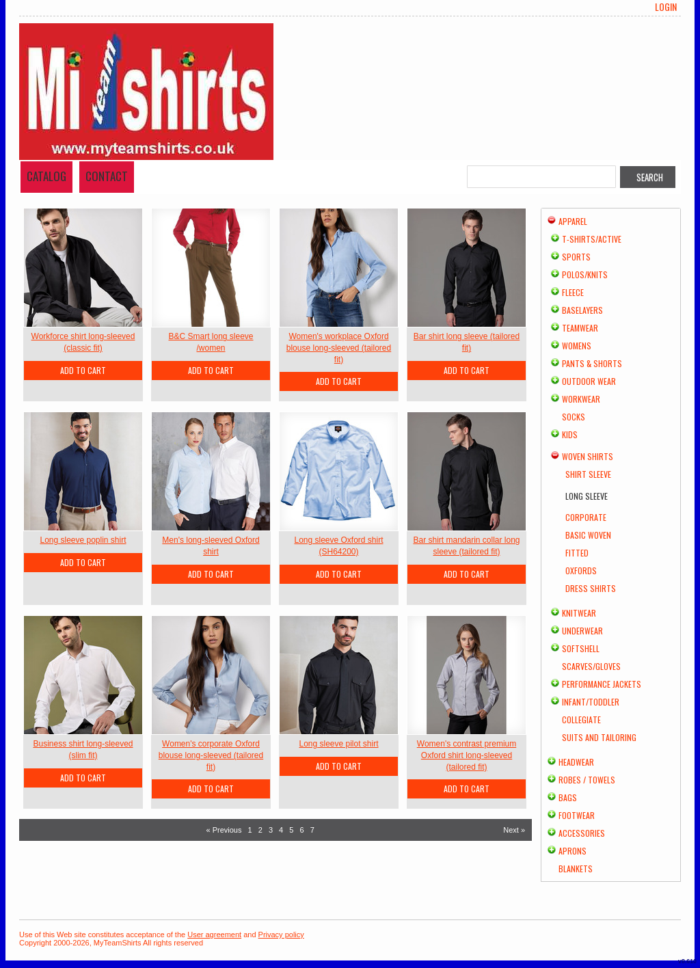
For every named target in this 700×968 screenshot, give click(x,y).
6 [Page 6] (301, 830)
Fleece (573, 292)
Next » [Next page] (514, 830)
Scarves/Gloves (591, 666)
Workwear (581, 399)
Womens (576, 345)
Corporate (585, 517)
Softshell (581, 648)
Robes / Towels (586, 779)
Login (666, 7)
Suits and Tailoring (599, 737)
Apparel (572, 221)
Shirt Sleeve (588, 474)
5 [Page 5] (291, 830)
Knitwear (579, 613)
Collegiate (581, 719)
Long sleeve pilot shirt (338, 744)
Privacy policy (281, 934)
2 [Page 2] (260, 830)
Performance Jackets (601, 684)
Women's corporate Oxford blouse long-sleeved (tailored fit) (211, 755)
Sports (576, 257)
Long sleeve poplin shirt (83, 540)
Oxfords (581, 570)
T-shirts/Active (591, 239)
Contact (106, 176)
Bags (567, 797)
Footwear (576, 815)
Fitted (577, 553)
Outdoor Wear (589, 381)
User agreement (214, 934)
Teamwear (580, 328)
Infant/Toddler (590, 702)
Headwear (576, 762)
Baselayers (582, 310)
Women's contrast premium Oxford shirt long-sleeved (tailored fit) (466, 755)
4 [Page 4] (281, 830)
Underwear (582, 630)
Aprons (572, 851)
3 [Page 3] (271, 830)
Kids (570, 434)
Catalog (46, 176)
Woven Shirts (587, 456)
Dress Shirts (590, 588)
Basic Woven (588, 535)
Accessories (581, 833)
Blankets (575, 868)
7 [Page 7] (312, 830)
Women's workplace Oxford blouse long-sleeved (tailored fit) (338, 348)
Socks (573, 416)
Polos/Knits (585, 274)
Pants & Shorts (592, 363)
